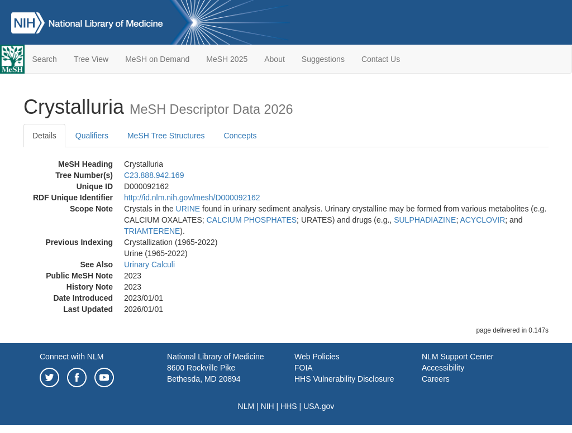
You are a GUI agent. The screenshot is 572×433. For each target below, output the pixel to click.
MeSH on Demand (157, 59)
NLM (246, 406)
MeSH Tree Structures (166, 135)
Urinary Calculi (149, 264)
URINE (188, 208)
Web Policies (317, 356)
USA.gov (318, 406)
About (274, 59)
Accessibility (443, 367)
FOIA (303, 367)
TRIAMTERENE (152, 231)
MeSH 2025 (226, 59)
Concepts (239, 135)
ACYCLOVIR (482, 219)
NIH (267, 406)
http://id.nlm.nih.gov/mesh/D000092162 (192, 197)
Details (44, 135)
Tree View (91, 59)
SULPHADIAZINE (425, 219)
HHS (288, 406)
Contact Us (380, 59)
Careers (436, 378)
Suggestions (323, 59)
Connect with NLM (71, 356)
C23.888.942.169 (154, 175)
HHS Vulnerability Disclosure (344, 378)
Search (44, 59)
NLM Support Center (457, 356)
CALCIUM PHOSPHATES (252, 219)
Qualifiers (91, 135)
